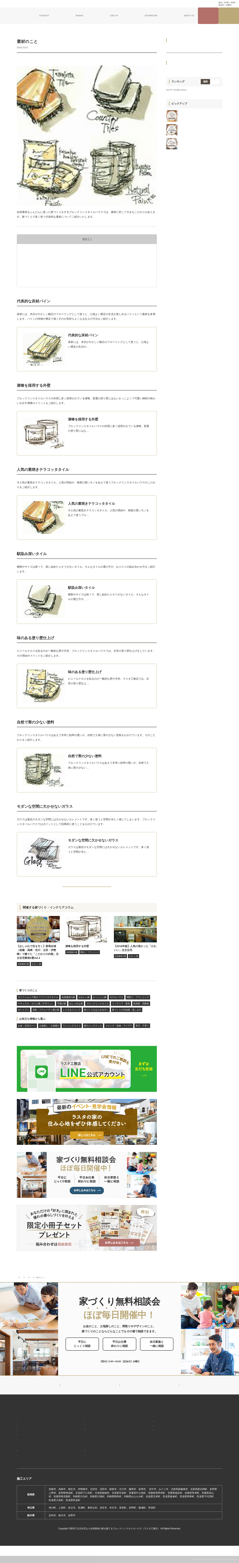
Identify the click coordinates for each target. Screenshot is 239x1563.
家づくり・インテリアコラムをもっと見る (86, 981)
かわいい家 (84, 1009)
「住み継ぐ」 (25, 1442)
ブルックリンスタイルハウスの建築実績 (40, 1461)
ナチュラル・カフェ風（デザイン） (36, 1016)
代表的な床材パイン (37, 251)
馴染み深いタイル (36, 267)
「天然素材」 (25, 1437)
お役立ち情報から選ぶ (32, 1031)
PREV (25, 889)
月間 (214, 269)
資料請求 (118, 4)
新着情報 (144, 1419)
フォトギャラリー (28, 1467)
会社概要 (145, 1431)
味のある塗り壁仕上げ (39, 272)
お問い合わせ (104, 4)
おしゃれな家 (76, 1016)
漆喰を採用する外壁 (37, 256)
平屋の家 (61, 1016)
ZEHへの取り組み (149, 1450)
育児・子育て (142, 1038)
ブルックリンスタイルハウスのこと (160, 1426)
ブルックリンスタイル (97, 1016)
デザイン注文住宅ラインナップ (85, 1419)
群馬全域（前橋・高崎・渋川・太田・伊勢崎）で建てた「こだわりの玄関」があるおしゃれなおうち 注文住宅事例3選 (200, 305)
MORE (91, 362)
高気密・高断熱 (141, 1016)
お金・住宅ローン (27, 1038)
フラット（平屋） (78, 1436)
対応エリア (146, 1437)
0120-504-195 (202, 3)
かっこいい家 (99, 1009)
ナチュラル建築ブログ (136, 4)
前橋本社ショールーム (81, 1471)
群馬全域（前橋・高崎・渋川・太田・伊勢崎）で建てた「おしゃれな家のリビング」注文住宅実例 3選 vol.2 (200, 333)
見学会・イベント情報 (208, 16)
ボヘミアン (23, 1022)
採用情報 (144, 1463)
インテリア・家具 (44, 59)
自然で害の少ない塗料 (39, 277)
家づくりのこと (28, 1002)
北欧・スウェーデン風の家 (45, 1022)
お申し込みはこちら (126, 1359)
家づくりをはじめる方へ (68, 59)
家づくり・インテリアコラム (164, 4)
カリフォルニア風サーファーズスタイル (38, 1009)
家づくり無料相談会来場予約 (229, 16)
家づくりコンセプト (28, 1426)
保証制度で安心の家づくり (32, 1448)
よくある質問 (88, 4)
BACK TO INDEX (86, 889)
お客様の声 (24, 1472)
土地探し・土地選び (49, 1038)
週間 (205, 269)
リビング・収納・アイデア (118, 1038)
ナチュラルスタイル (80, 1430)
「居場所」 (24, 1431)
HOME (21, 1419)
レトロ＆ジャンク (72, 1022)
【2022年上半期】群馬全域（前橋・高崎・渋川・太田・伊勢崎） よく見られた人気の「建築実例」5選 (200, 320)
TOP (19, 1286)
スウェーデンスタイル (81, 1447)
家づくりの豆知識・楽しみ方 (98, 59)
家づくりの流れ (26, 1454)
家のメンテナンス (93, 1038)
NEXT (148, 889)
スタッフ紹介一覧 (150, 1442)
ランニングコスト (72, 1038)
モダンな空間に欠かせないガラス (45, 282)
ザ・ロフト (75, 1441)
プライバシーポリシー (199, 1459)
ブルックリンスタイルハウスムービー (161, 1457)
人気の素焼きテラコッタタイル (44, 261)
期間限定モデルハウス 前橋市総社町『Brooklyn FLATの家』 (102, 1465)
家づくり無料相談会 (198, 1453)
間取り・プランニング (138, 1009)
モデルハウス (116, 1009)
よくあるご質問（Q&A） (153, 1470)
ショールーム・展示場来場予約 (85, 1454)
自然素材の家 (24, 59)
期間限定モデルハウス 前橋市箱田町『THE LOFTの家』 (100, 1460)
